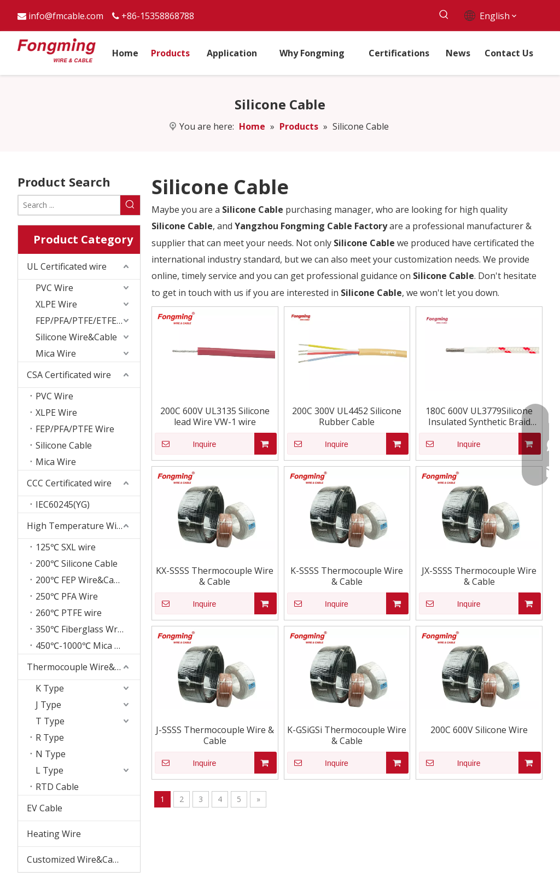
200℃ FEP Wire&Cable (81, 580)
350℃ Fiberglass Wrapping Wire (88, 629)
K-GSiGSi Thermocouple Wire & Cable (346, 735)
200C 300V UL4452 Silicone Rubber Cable (346, 416)
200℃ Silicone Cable (77, 563)
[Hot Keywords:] (444, 15)
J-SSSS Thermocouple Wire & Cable (215, 735)
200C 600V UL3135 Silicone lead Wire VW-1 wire (215, 416)
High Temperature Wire (76, 526)
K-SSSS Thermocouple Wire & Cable (346, 576)
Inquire (185, 444)
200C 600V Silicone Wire (479, 729)
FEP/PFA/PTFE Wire (75, 429)
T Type (50, 721)
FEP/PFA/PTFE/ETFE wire (86, 321)
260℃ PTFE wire (69, 613)
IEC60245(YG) (63, 504)
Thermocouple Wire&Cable (82, 667)
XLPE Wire (56, 304)
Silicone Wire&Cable (76, 337)
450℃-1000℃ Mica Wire (84, 646)
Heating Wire (54, 834)
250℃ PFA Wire (67, 596)
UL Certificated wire (67, 266)
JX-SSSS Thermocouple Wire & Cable (479, 576)
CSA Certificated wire (69, 375)
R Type (50, 737)
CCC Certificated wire (69, 483)
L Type (49, 770)
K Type (50, 688)
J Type (48, 705)
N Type (51, 754)
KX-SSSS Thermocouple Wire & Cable (214, 576)
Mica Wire (56, 353)
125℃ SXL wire (66, 547)
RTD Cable (57, 787)
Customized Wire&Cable (76, 859)
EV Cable (44, 808)
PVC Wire (54, 288)
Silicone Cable (64, 445)
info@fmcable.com (65, 16)
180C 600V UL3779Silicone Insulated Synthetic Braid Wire (479, 416)
